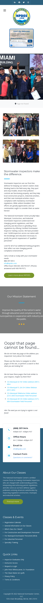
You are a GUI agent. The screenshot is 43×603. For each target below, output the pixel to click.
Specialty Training (11, 542)
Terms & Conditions (12, 580)
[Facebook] (19, 2)
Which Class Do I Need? (13, 529)
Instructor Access (11, 563)
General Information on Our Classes (18, 526)
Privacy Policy (10, 576)
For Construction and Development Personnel (22, 532)
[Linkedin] (14, 2)
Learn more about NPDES (19, 275)
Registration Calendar (13, 522)
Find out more (13, 502)
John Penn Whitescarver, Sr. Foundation (19, 569)
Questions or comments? (22, 457)
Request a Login (11, 566)
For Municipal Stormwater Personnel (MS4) (21, 536)
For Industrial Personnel (13, 539)
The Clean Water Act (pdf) (14, 573)
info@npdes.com (10, 263)
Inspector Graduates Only (14, 559)
